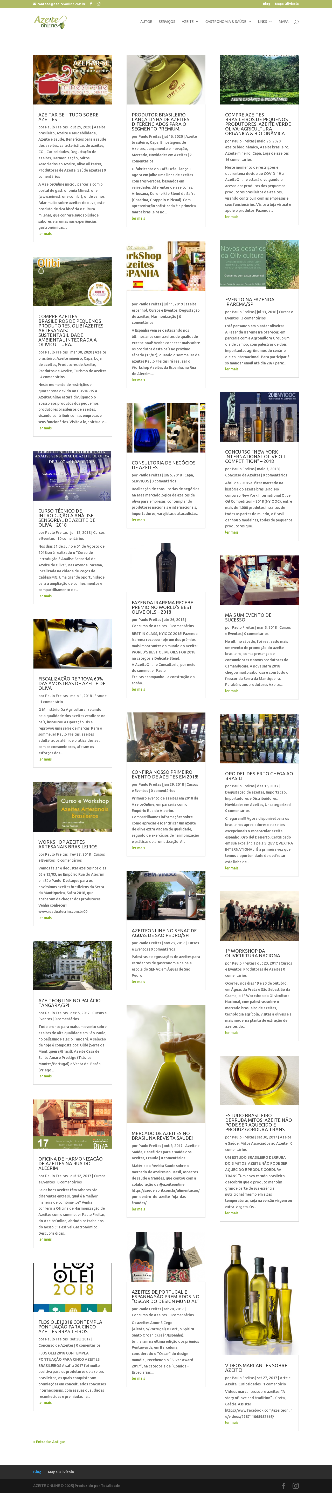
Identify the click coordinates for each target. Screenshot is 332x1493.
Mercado (139, 155)
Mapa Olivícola (287, 3)
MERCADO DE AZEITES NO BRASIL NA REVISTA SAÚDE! (162, 1136)
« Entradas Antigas (49, 1442)
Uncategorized (278, 805)
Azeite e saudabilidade (76, 133)
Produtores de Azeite (56, 170)
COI (41, 152)
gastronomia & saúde (225, 22)
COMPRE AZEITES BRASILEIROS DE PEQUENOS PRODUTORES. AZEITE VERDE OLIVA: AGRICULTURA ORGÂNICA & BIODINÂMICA (258, 124)
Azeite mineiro (69, 358)
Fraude (100, 696)
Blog (266, 3)
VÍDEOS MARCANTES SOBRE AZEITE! (256, 1368)
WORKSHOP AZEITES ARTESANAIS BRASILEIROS (68, 844)
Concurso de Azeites (55, 1345)
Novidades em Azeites (168, 155)
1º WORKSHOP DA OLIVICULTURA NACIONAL (254, 953)
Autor (146, 22)
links (262, 22)
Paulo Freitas (56, 127)
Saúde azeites (89, 170)
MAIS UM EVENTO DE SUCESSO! (248, 617)
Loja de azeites (276, 153)
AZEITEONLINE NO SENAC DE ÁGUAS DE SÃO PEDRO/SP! (164, 933)
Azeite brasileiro (274, 147)
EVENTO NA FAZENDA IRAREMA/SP (249, 302)
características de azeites (81, 145)
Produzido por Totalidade (97, 1486)
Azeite (188, 22)
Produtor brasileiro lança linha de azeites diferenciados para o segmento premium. (160, 121)
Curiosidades (57, 152)
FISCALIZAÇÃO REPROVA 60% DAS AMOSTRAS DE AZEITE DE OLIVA (72, 683)
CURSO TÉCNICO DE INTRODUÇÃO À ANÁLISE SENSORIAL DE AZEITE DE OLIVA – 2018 (66, 517)
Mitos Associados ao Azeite (264, 1143)
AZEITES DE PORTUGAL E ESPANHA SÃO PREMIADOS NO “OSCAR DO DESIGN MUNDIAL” (165, 1296)
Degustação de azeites (244, 792)
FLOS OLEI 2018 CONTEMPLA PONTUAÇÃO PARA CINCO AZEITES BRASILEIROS (70, 1326)
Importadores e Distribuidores (251, 798)
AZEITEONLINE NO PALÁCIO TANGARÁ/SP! (69, 1003)
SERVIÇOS (140, 481)
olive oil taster (89, 164)
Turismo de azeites (90, 371)
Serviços (167, 22)
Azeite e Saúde (51, 139)
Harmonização (65, 158)
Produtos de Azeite (55, 371)
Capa (88, 358)
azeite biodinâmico (241, 147)
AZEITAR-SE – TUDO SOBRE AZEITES (68, 117)
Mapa (283, 22)
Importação (276, 792)
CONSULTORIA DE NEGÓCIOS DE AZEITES (164, 465)
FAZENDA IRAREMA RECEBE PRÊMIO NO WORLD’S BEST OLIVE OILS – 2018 (162, 607)
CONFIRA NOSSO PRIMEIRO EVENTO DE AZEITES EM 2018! (165, 774)
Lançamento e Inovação (167, 149)
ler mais (45, 234)
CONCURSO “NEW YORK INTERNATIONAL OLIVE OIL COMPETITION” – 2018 (255, 456)
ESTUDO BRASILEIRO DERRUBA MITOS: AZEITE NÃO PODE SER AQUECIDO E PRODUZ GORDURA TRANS (258, 1122)
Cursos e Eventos (163, 310)
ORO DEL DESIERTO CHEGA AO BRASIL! (259, 776)
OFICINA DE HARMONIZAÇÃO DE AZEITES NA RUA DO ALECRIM (70, 1163)
